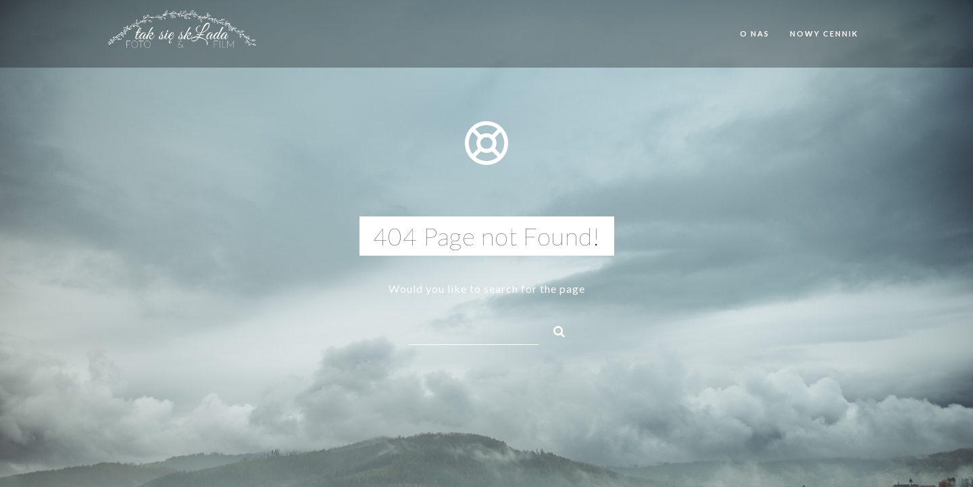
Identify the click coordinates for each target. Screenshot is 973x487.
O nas (755, 33)
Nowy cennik (824, 33)
